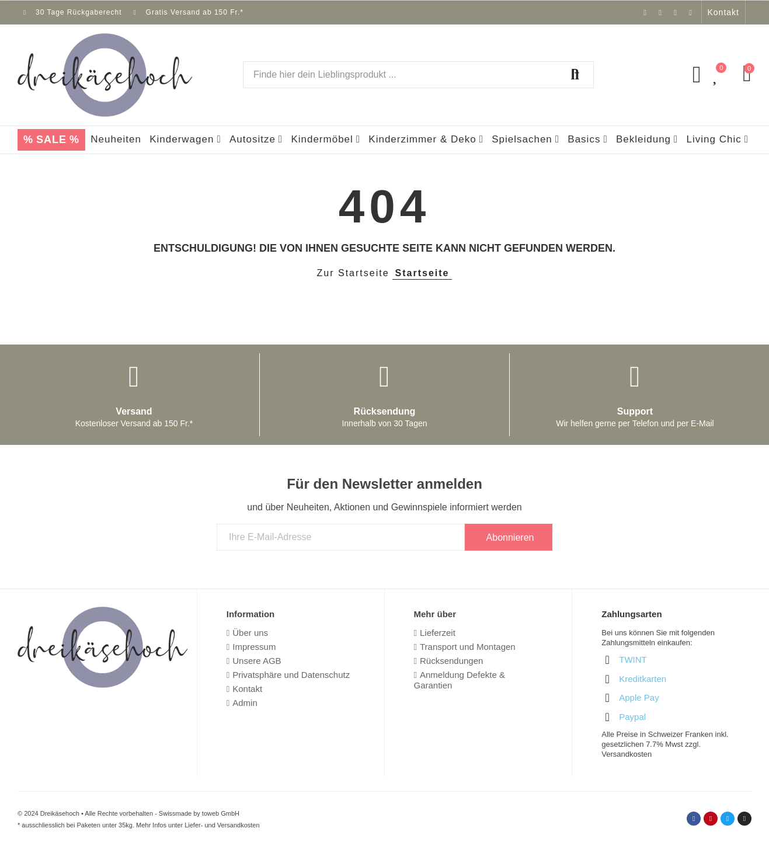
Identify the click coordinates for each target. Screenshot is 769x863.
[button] (723, 12)
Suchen (575, 74)
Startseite (422, 273)
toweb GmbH (220, 813)
